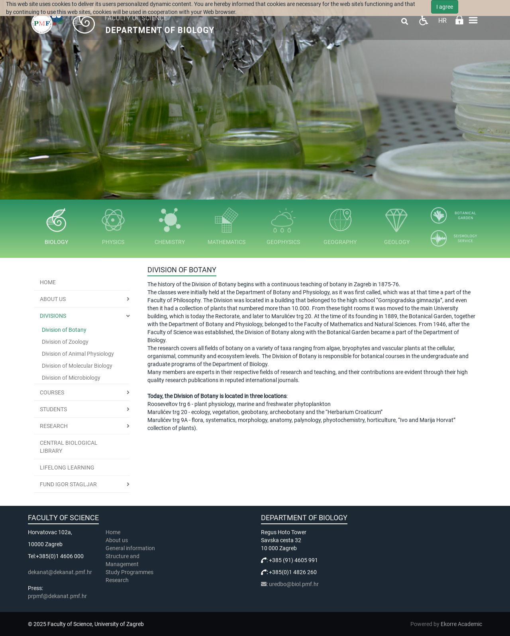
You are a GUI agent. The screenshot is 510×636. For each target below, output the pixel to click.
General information (130, 548)
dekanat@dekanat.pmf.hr (60, 572)
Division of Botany (64, 330)
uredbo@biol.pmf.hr (294, 584)
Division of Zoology (65, 342)
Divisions (53, 316)
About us (53, 299)
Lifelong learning (67, 467)
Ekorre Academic (461, 624)
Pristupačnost (423, 20)
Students (53, 409)
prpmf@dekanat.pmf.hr (57, 596)
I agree (444, 7)
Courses (52, 392)
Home (48, 282)
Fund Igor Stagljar (68, 484)
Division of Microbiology (71, 377)
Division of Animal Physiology (78, 354)
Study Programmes (129, 572)
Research (54, 426)
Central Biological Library (69, 447)
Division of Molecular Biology (77, 366)
